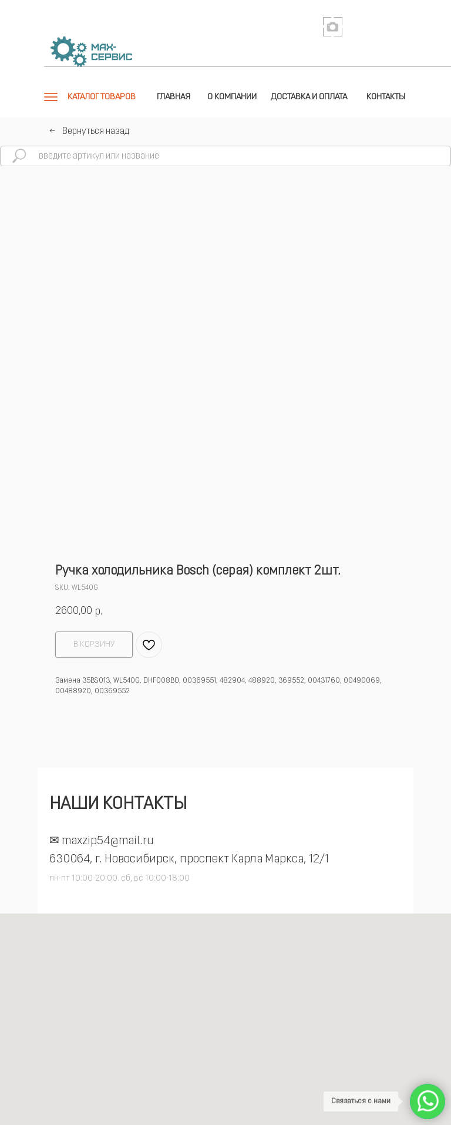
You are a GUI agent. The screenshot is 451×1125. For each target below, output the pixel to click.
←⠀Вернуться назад (89, 131)
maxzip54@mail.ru (108, 841)
